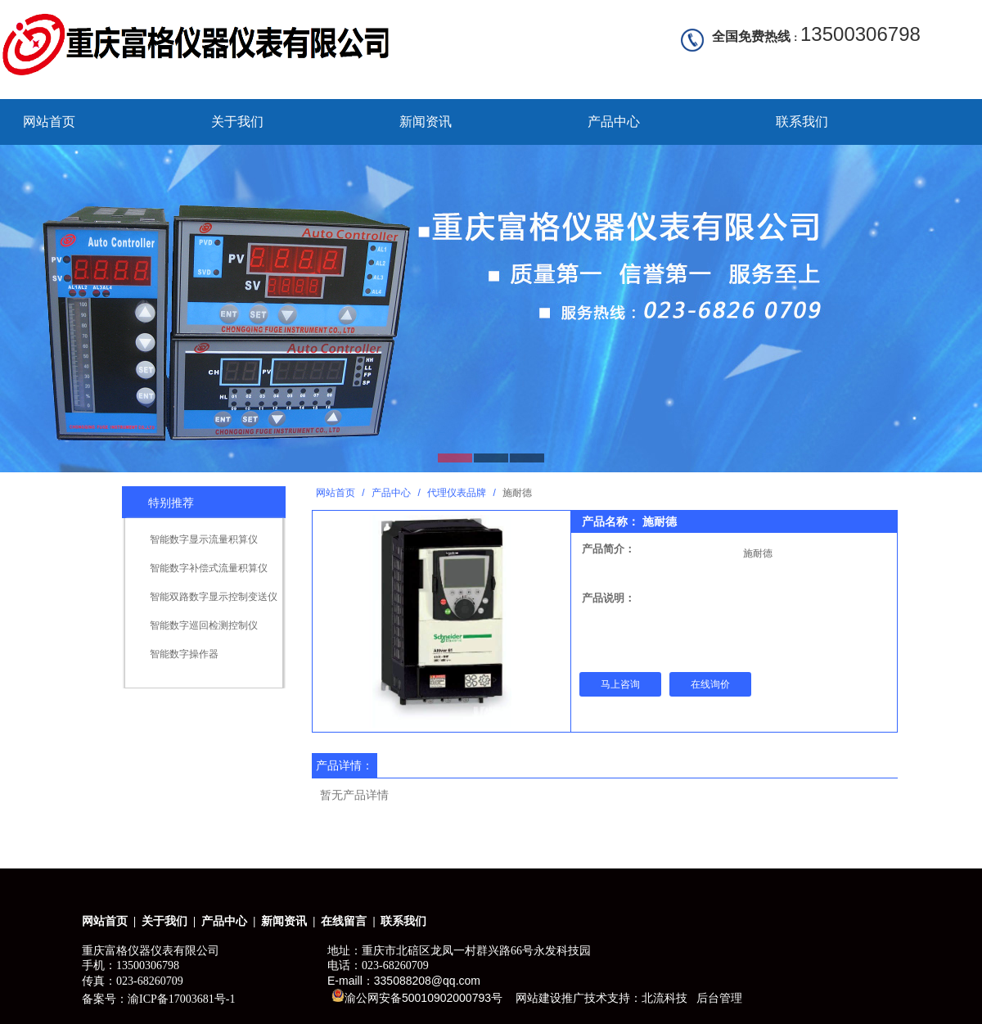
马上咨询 (620, 684)
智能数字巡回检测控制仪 (204, 625)
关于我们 (237, 122)
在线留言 (344, 921)
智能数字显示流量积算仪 (204, 539)
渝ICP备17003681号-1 (181, 999)
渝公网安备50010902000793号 (416, 996)
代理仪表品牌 (456, 492)
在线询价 (710, 684)
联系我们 (802, 122)
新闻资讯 (425, 122)
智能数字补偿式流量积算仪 (209, 568)
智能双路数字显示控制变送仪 (213, 596)
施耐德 (758, 553)
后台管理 (719, 997)
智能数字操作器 (184, 654)
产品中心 (614, 122)
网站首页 (49, 122)
